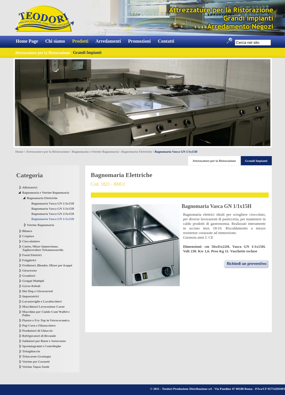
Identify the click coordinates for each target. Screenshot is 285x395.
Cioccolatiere (31, 241)
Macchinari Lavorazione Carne (43, 306)
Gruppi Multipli (33, 280)
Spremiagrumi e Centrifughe (41, 346)
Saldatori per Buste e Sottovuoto (44, 341)
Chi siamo (55, 41)
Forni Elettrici (32, 255)
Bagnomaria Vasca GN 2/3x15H (53, 213)
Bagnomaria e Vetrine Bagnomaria (95, 151)
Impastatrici (30, 296)
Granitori (28, 275)
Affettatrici (30, 187)
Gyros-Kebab (31, 286)
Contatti (166, 41)
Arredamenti (108, 41)
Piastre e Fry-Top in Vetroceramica (46, 320)
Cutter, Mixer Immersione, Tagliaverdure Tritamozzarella (42, 248)
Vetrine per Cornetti (36, 361)
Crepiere (28, 236)
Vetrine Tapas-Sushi (35, 366)
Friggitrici (29, 260)
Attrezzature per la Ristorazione (47, 151)
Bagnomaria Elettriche (136, 151)
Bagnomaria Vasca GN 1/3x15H (53, 203)
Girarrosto (29, 270)
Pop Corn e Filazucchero (39, 325)
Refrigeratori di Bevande (39, 335)
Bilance (27, 231)
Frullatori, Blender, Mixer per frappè (47, 265)
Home (19, 151)
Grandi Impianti (87, 52)
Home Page (27, 41)
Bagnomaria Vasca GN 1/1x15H (53, 219)
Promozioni (139, 41)
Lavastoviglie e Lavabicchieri (42, 301)
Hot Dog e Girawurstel (37, 291)
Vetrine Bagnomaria (40, 225)
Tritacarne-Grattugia (36, 356)
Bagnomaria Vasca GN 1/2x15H (53, 208)
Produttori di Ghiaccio (37, 330)
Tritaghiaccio (31, 351)
